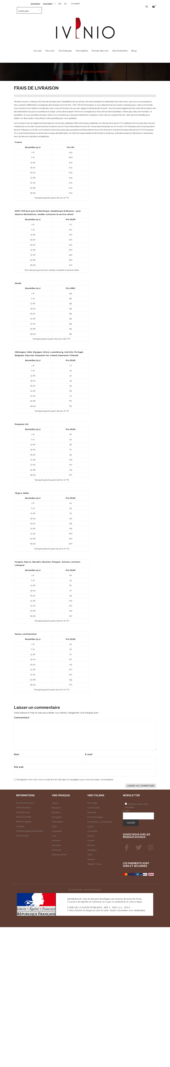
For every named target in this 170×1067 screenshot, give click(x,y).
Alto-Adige (92, 803)
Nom (17, 754)
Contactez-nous (23, 812)
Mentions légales (23, 821)
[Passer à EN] (60, 3)
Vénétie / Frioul (94, 864)
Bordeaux (56, 812)
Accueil (68, 71)
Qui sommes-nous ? (25, 803)
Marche (90, 836)
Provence (56, 840)
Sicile (89, 855)
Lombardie (92, 831)
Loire (54, 836)
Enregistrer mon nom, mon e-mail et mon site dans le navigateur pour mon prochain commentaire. (65, 779)
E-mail (89, 754)
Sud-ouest (56, 850)
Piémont (91, 845)
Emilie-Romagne (95, 817)
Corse (54, 826)
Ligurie (90, 826)
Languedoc (57, 831)
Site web (18, 767)
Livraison (20, 826)
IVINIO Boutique (23, 807)
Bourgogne (57, 817)
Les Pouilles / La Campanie (99, 822)
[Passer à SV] (65, 3)
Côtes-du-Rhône (59, 855)
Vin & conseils (22, 836)
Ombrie (90, 840)
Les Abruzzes (93, 808)
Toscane (91, 859)
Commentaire (22, 717)
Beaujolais (56, 808)
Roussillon (56, 845)
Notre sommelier (23, 817)
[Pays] (29, 10)
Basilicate (91, 812)
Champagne (57, 822)
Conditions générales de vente (29, 831)
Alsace (55, 803)
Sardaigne (92, 850)
